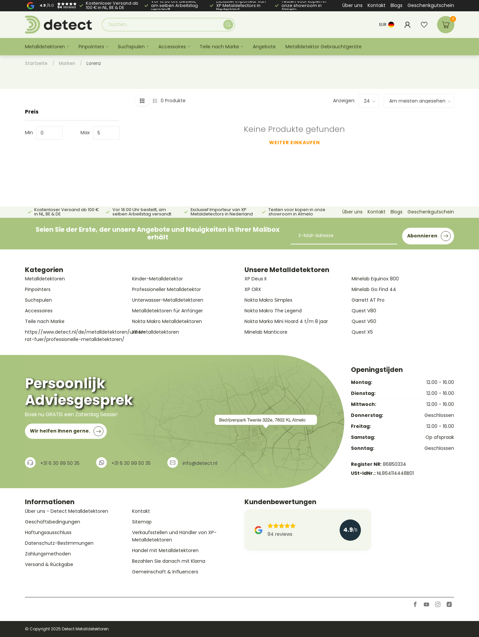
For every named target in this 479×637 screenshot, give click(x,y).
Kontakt (377, 5)
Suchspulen (131, 46)
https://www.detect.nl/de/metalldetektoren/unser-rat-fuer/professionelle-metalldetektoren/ (76, 336)
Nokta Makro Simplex (268, 300)
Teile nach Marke (219, 46)
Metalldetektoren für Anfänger (167, 310)
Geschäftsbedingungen (52, 521)
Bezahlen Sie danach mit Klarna (168, 561)
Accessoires (172, 46)
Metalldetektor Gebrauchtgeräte (323, 46)
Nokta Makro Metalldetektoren (167, 321)
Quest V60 (364, 321)
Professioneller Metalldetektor (166, 289)
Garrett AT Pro (368, 300)
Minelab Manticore (265, 332)
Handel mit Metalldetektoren (165, 550)
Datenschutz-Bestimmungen (59, 543)
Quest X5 (362, 332)
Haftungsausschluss (48, 532)
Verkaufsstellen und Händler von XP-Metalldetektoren (174, 536)
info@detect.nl (200, 463)
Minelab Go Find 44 (374, 289)
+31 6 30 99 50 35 (60, 463)
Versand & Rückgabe (49, 564)
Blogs (396, 5)
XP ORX (252, 289)
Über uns (352, 5)
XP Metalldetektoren (155, 332)
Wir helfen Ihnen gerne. (66, 431)
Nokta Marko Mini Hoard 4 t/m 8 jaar (286, 321)
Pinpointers (91, 46)
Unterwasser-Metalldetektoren (167, 300)
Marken (67, 63)
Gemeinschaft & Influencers (165, 571)
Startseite (36, 63)
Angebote (264, 46)
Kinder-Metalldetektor (157, 278)
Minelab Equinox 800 (375, 278)
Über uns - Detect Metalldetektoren (66, 511)
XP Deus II (255, 278)
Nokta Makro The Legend (273, 310)
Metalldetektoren (45, 46)
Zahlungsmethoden (48, 553)
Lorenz (93, 63)
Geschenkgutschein (430, 5)
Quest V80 (364, 310)
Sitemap (142, 521)
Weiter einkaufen (294, 142)
